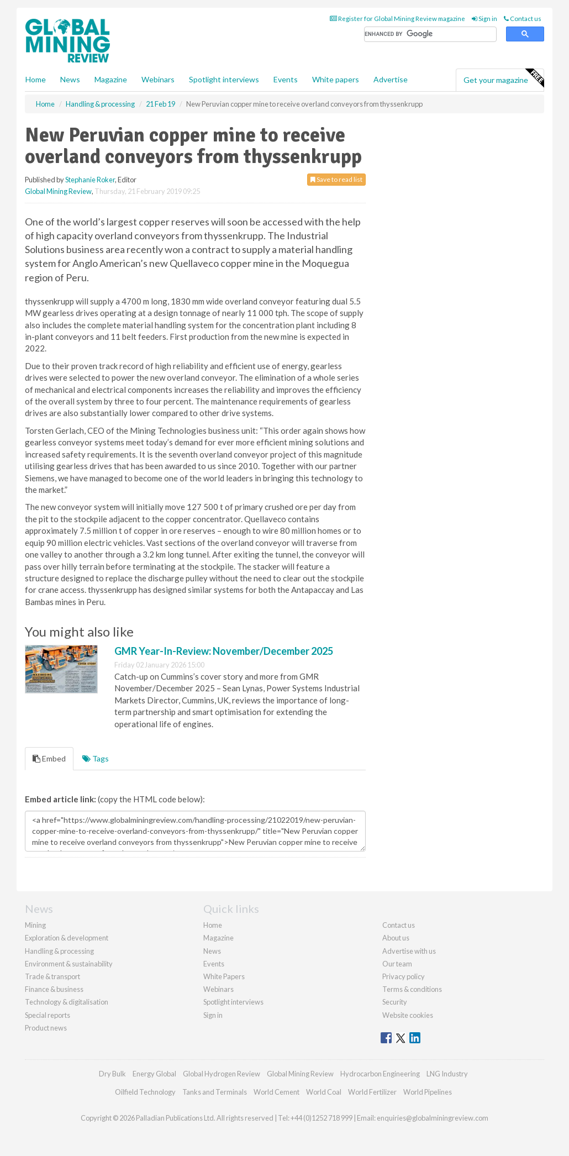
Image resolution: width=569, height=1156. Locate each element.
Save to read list (336, 179)
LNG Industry (447, 1073)
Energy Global (154, 1073)
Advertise (390, 79)
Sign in (484, 18)
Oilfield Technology (145, 1091)
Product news (46, 1027)
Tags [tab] (95, 758)
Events (285, 79)
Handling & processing (59, 951)
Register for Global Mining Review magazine (397, 18)
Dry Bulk (112, 1073)
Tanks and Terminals (214, 1091)
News (212, 951)
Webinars (158, 79)
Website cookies (407, 1015)
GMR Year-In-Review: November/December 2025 (223, 651)
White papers (335, 79)
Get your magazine (503, 78)
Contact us (522, 18)
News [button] (70, 79)
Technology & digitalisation (66, 1001)
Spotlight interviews (224, 79)
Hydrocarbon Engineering (380, 1073)
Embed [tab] (49, 758)
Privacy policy (403, 976)
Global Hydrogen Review (221, 1073)
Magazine (110, 79)
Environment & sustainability (69, 963)
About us (395, 937)
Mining (35, 925)
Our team (397, 963)
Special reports (47, 1015)
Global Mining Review (58, 191)
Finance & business (54, 989)
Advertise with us (409, 951)
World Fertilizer (372, 1091)
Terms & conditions (412, 989)
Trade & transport (52, 976)
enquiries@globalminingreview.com (432, 1117)
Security (394, 1001)
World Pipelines (427, 1091)
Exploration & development (66, 937)
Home (35, 79)
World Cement (276, 1091)
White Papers (224, 976)
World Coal (323, 1091)
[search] (430, 35)
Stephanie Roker (90, 179)
